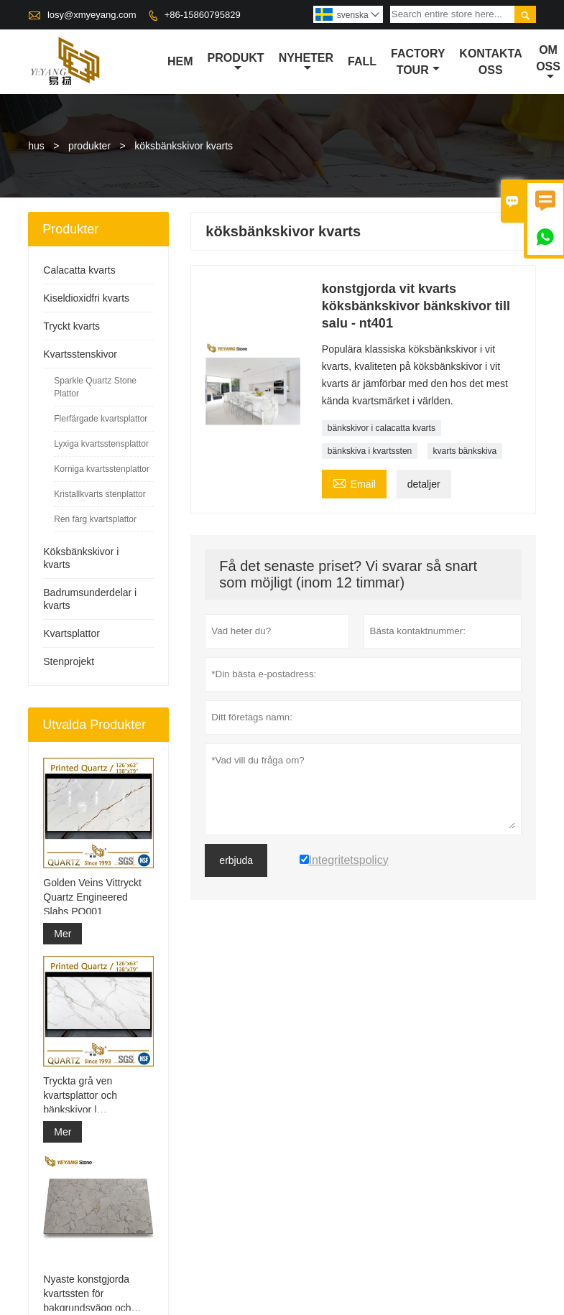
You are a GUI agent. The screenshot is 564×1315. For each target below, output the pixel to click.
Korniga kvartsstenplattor (101, 469)
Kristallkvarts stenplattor (99, 494)
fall (362, 61)
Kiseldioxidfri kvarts (86, 298)
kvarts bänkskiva (465, 451)
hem (180, 61)
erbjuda (236, 860)
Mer (62, 933)
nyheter (306, 62)
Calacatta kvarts (79, 270)
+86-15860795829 (203, 14)
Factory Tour (418, 61)
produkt (236, 62)
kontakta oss (490, 61)
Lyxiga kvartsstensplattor (101, 444)
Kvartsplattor (71, 633)
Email (354, 482)
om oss (548, 63)
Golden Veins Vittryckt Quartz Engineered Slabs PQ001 (92, 897)
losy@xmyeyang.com (92, 14)
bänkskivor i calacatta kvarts (381, 428)
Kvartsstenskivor (80, 354)
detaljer (423, 484)
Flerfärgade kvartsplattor (100, 419)
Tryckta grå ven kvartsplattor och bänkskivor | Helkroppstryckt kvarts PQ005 (92, 1096)
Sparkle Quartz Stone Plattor (95, 387)
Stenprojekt (68, 661)
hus (36, 146)
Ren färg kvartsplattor (95, 519)
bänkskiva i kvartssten (370, 451)
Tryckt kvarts (71, 326)
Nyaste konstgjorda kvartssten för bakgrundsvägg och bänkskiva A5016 (87, 1294)
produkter (89, 146)
